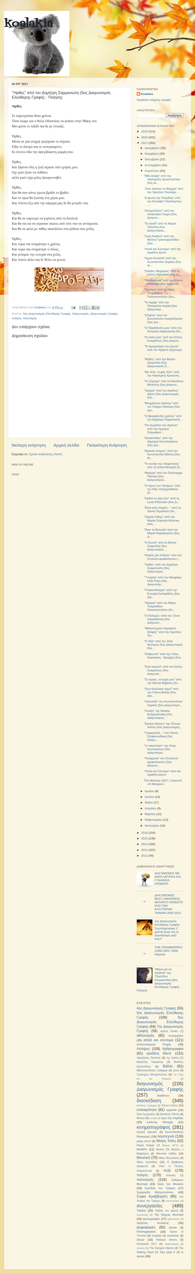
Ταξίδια (141, 1210)
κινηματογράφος (154, 1127)
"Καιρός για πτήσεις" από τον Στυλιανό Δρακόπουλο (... (163, 556)
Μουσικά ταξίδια (166, 1153)
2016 (144, 832)
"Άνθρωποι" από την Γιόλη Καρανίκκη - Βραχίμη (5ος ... (162, 657)
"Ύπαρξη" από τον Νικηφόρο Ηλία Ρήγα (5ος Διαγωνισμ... (163, 581)
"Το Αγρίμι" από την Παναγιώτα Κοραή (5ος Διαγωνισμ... (160, 306)
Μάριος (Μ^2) (170, 1145)
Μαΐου (149, 802)
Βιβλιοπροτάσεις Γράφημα (152, 1070)
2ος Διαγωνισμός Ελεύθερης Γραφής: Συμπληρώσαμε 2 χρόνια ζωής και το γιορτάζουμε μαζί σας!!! (167, 930)
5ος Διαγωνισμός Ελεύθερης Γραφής (47, 313)
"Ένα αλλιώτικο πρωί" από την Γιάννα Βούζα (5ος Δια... (161, 692)
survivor (141, 1248)
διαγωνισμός (80, 313)
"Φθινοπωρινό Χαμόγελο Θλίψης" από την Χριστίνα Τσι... (162, 632)
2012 (144, 855)
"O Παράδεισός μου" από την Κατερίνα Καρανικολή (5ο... (163, 329)
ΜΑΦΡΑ (142, 1149)
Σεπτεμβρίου (153, 165)
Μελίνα (160, 1149)
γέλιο (176, 1070)
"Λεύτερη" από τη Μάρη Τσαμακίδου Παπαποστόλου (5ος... (160, 293)
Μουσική (143, 1157)
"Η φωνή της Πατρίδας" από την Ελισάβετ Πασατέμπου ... (163, 201)
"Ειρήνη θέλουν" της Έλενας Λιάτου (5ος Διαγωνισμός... (163, 725)
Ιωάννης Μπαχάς (160, 1122)
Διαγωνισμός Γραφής (104, 313)
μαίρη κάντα (144, 1141)
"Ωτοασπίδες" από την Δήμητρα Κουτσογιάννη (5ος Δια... (161, 441)
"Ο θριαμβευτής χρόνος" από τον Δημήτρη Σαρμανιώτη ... (163, 417)
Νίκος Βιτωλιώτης (169, 1157)
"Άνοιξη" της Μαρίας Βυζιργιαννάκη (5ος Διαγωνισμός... (158, 714)
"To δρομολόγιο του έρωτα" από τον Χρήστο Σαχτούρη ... (163, 350)
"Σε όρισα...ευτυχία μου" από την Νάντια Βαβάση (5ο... (162, 681)
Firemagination (146, 1231)
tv (174, 1252)
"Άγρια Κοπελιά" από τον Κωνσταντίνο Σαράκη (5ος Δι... (162, 261)
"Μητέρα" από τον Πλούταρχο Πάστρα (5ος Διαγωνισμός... (163, 476)
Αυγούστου (152, 170)
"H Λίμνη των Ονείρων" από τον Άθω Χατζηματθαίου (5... (162, 489)
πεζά (167, 1170)
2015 (144, 838)
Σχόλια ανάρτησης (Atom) (45, 454)
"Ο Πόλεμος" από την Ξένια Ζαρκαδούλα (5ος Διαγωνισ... (161, 619)
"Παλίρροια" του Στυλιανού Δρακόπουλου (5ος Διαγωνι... (161, 762)
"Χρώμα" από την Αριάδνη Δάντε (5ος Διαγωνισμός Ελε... (161, 394)
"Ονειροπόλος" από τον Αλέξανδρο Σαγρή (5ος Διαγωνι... (160, 214)
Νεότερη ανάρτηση (29, 445)
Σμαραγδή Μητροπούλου (155, 1192)
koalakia (28, 24)
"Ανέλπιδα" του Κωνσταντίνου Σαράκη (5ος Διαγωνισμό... (163, 703)
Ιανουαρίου (152, 825)
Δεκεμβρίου (153, 148)
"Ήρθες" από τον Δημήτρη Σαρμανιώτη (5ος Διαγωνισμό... (161, 568)
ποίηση (16, 318)
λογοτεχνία (165, 1136)
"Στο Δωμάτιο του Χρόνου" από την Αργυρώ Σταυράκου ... (161, 429)
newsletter (173, 1235)
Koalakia (147, 94)
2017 (144, 143)
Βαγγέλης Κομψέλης (150, 1061)
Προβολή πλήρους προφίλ (154, 99)
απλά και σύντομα (158, 1040)
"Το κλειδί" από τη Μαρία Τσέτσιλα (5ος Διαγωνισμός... (160, 227)
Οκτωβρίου (152, 159)
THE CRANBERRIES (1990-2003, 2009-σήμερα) (168, 951)
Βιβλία (168, 1066)
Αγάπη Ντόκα (169, 1031)
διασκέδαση (149, 1100)
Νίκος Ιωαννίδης (147, 1162)
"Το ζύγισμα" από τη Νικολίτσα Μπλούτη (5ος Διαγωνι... (163, 383)
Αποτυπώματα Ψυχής (154, 1044)
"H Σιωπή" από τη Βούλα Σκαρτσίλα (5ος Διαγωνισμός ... (160, 546)
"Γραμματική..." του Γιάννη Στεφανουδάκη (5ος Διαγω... (161, 736)
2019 (144, 131)
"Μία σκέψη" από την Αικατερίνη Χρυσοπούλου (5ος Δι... (162, 179)
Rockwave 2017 (147, 1243)
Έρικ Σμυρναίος (146, 1114)
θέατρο (141, 1118)
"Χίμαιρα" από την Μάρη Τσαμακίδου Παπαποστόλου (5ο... (159, 606)
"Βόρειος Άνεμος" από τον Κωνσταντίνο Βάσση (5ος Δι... (162, 454)
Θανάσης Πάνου (169, 1114)
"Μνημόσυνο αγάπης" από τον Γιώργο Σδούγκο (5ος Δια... (162, 407)
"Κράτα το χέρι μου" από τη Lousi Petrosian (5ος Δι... (162, 500)
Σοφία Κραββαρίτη (152, 1196)
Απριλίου (151, 808)
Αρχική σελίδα (66, 445)
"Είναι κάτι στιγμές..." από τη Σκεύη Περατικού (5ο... (162, 509)
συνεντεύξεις (172, 1201)
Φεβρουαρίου (154, 819)
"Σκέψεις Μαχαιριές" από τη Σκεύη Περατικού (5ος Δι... (162, 272)
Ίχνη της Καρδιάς (172, 1118)
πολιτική (170, 1175)
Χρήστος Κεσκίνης (153, 1223)
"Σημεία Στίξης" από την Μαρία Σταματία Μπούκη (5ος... (161, 520)
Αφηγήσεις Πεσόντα (149, 1057)
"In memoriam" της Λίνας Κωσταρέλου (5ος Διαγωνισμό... (160, 749)
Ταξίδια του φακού (166, 1210)
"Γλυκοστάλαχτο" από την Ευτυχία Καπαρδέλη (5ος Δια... (162, 593)
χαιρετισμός (173, 1219)
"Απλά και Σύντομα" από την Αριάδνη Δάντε (162, 250)
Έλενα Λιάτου (170, 1105)
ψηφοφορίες (146, 1227)
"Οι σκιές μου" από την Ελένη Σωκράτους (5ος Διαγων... (163, 339)
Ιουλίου (150, 791)
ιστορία (153, 1118)
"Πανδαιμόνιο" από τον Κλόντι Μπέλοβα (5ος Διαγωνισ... (163, 282)
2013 (144, 850)
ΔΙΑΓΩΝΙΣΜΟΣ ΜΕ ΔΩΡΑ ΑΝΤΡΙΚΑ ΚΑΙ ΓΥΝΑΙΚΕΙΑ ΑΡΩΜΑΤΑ (168, 879)
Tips (162, 1252)
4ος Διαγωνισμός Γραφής (156, 1008)
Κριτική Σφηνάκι (147, 1132)
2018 (144, 137)
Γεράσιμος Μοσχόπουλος (152, 1074)
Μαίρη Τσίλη (166, 1141)
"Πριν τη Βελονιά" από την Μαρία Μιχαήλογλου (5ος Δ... (162, 533)
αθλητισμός (145, 1035)
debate (173, 1227)
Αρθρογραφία (172, 1049)
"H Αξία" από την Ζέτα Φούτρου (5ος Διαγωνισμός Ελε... (163, 645)
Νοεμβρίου (152, 153)
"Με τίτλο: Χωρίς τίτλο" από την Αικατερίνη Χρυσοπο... (162, 373)
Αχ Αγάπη (173, 1057)
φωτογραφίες (151, 1218)
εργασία (171, 1110)
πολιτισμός (30, 318)
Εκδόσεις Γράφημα (147, 1105)
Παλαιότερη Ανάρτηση (107, 445)
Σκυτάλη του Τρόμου (160, 1188)
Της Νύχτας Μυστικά (168, 1214)
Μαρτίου (151, 814)
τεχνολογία (142, 1214)
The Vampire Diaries (161, 1248)
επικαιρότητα (147, 1110)
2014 (144, 844)
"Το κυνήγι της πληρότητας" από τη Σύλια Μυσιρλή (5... (163, 465)
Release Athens (166, 1239)
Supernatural (171, 1244)
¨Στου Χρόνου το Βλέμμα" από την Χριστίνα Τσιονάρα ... (163, 190)
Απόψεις (143, 1049)
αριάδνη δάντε (159, 1053)
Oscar (141, 1239)
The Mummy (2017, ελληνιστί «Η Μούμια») (163, 782)
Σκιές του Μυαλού (170, 1184)
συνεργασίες (150, 1205)
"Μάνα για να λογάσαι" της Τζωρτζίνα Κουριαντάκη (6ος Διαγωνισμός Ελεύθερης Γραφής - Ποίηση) (159, 980)
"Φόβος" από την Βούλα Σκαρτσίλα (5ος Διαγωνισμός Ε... (159, 363)
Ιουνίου (150, 796)
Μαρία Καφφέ (145, 1145)
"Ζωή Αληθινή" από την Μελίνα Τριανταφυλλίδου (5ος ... (161, 240)
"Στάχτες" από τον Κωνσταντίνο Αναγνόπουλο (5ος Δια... (163, 319)
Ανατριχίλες (175, 1035)
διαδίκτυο (163, 1095)
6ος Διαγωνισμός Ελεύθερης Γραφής (160, 1021)
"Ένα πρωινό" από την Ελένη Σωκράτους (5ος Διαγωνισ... (163, 670)
